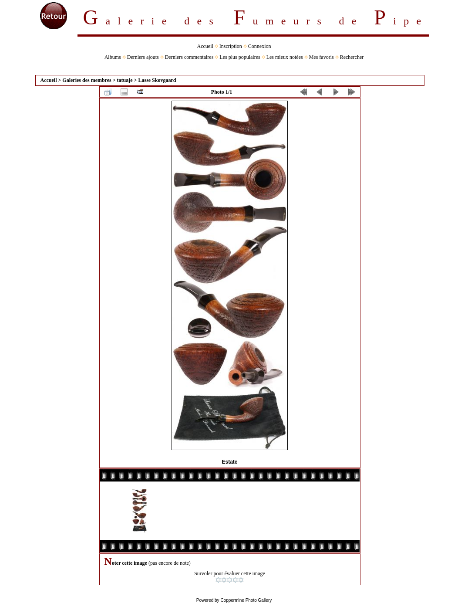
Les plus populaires (239, 57)
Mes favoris (321, 57)
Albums (112, 57)
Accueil (205, 46)
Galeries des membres (86, 80)
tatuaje (125, 80)
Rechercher (352, 57)
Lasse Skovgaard (157, 80)
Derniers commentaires (189, 57)
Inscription (230, 46)
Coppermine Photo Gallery (246, 600)
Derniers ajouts (143, 57)
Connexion (259, 46)
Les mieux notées (284, 57)
